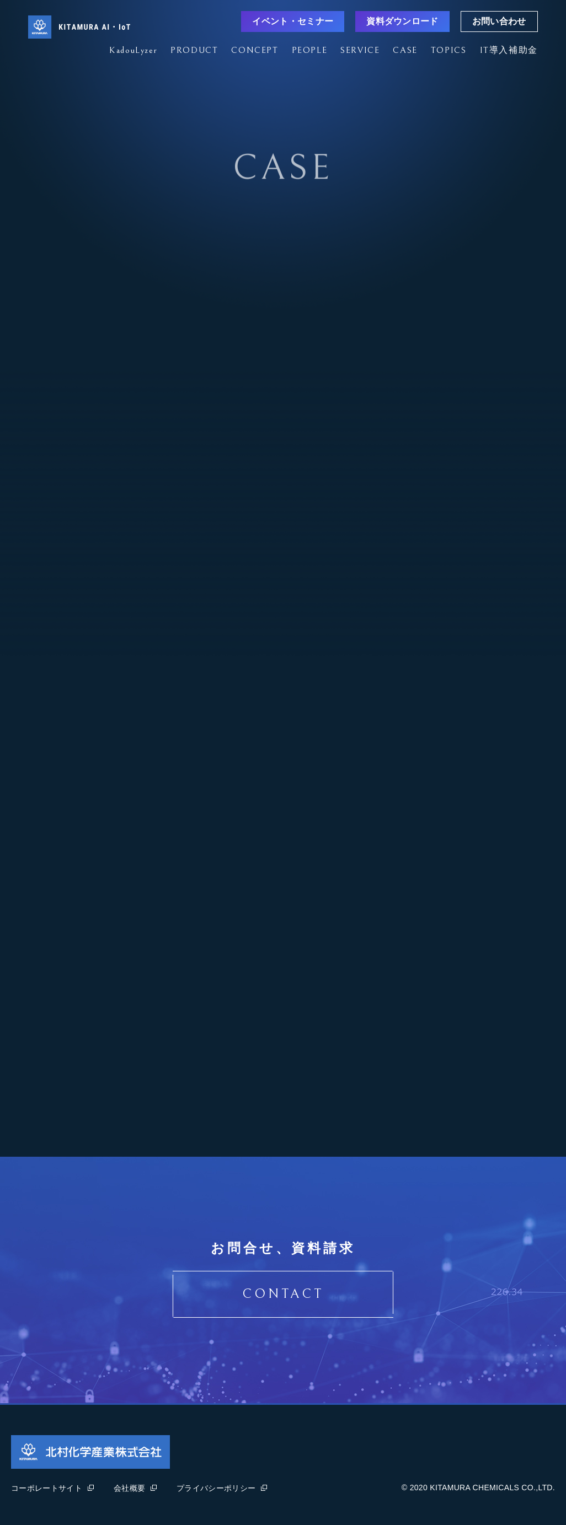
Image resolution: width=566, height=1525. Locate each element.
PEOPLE (310, 50)
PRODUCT (194, 50)
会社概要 (135, 1488)
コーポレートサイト (52, 1488)
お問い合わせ (499, 21)
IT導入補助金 (509, 50)
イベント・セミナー (292, 21)
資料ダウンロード (402, 21)
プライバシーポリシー (222, 1488)
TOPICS (449, 50)
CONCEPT (254, 50)
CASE (405, 50)
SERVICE (360, 50)
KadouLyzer (133, 50)
